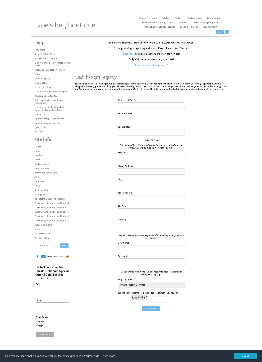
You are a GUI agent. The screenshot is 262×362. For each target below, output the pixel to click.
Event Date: (124, 126)
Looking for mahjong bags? (151, 65)
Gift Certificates (43, 233)
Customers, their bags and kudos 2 (52, 207)
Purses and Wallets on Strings (50, 69)
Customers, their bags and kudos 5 (52, 220)
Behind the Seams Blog (153, 22)
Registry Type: (125, 279)
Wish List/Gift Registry (206, 22)
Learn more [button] (108, 356)
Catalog (166, 18)
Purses (38, 74)
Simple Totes (41, 82)
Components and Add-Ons (47, 123)
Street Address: (125, 166)
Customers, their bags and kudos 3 (52, 211)
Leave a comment (189, 26)
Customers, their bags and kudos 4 (52, 216)
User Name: (123, 242)
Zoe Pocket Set (42, 114)
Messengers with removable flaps (51, 91)
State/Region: (125, 192)
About (38, 229)
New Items (40, 49)
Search (142, 18)
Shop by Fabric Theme (45, 54)
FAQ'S (37, 185)
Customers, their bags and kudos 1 (52, 203)
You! (172, 22)
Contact (178, 18)
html (41, 321)
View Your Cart (210, 26)
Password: (123, 256)
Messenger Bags (43, 87)
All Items (39, 131)
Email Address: (125, 113)
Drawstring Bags (43, 78)
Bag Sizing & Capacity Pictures (159, 26)
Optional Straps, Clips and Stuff (50, 118)
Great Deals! (41, 127)
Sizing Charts (41, 194)
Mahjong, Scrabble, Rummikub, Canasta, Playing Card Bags (50, 108)
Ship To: (121, 152)
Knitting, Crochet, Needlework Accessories (50, 101)
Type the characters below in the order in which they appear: (148, 292)
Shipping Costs (42, 190)
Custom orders (194, 18)
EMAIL (39, 284)
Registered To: (125, 100)
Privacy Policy (42, 238)
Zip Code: (122, 206)
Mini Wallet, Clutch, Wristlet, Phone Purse (52, 64)
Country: (122, 219)
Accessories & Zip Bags (46, 58)
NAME (38, 300)
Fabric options (214, 18)
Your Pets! (184, 22)
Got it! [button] (245, 356)
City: (120, 179)
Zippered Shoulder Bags (46, 96)
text (41, 325)
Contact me (128, 53)
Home (154, 18)
